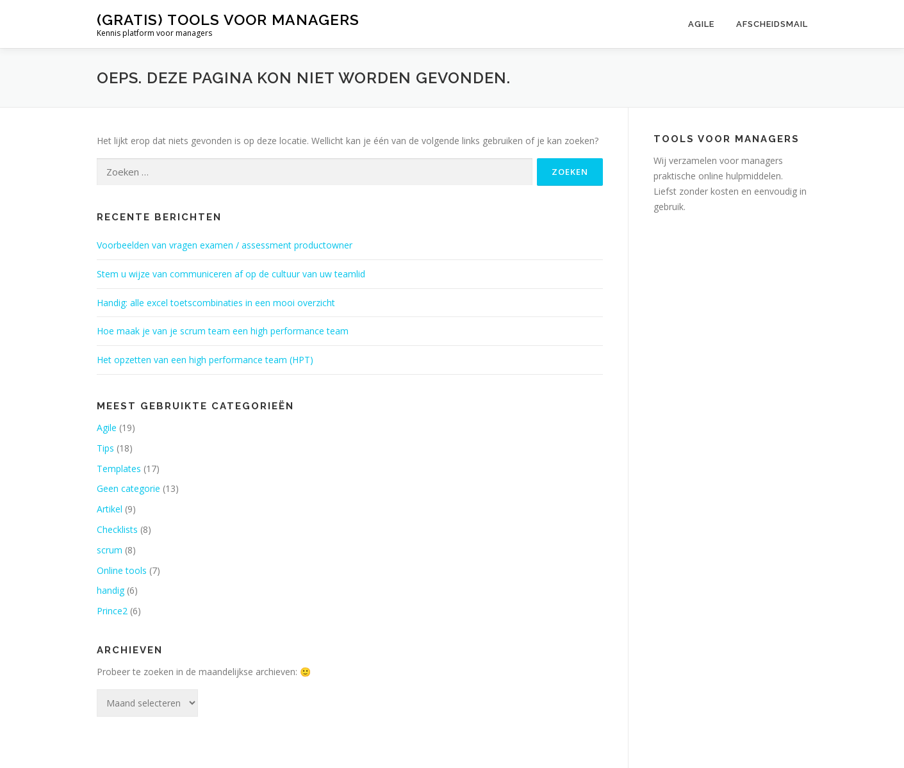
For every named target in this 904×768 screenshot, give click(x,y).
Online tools (122, 570)
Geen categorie (128, 488)
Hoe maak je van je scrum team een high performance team (223, 331)
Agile (701, 24)
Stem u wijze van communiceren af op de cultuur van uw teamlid (231, 274)
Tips (105, 448)
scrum (109, 550)
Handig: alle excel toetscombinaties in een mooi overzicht (216, 303)
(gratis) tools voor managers (228, 19)
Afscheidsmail (772, 24)
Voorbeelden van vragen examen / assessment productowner (224, 245)
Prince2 (112, 611)
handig (110, 590)
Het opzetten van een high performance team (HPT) (205, 360)
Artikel (109, 509)
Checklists (117, 529)
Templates (119, 468)
